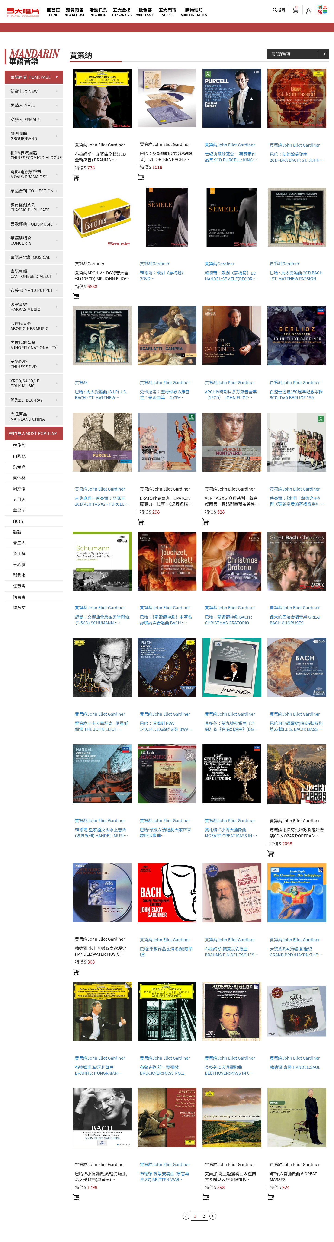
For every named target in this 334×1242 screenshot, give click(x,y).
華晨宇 (19, 510)
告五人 (19, 543)
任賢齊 (19, 586)
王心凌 (19, 564)
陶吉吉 (19, 597)
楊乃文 (19, 607)
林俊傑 (19, 445)
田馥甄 (19, 456)
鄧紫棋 (19, 575)
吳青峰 (19, 467)
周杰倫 (19, 488)
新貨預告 (75, 12)
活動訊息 (98, 12)
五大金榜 (122, 12)
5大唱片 (23, 13)
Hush (18, 521)
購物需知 (194, 12)
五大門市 (167, 12)
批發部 (145, 12)
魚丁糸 (19, 553)
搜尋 (281, 10)
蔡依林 (19, 477)
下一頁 (212, 1216)
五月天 (19, 499)
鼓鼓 (17, 532)
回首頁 (53, 12)
